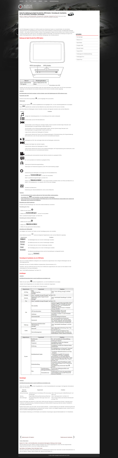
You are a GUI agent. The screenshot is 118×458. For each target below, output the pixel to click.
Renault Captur (80, 48)
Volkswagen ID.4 (80, 56)
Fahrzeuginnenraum (40, 16)
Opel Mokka (79, 42)
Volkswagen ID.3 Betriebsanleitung (84, 53)
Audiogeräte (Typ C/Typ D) (53, 16)
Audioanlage (46, 16)
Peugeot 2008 (80, 45)
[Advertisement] (47, 23)
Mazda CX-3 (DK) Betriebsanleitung (30, 16)
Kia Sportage (79, 37)
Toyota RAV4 (79, 51)
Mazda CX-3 (21, 16)
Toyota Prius (79, 59)
